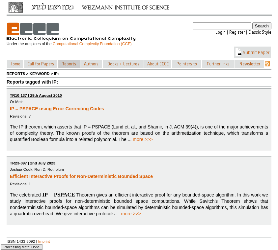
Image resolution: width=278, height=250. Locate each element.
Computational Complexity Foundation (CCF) (92, 44)
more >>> (143, 139)
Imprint (44, 241)
